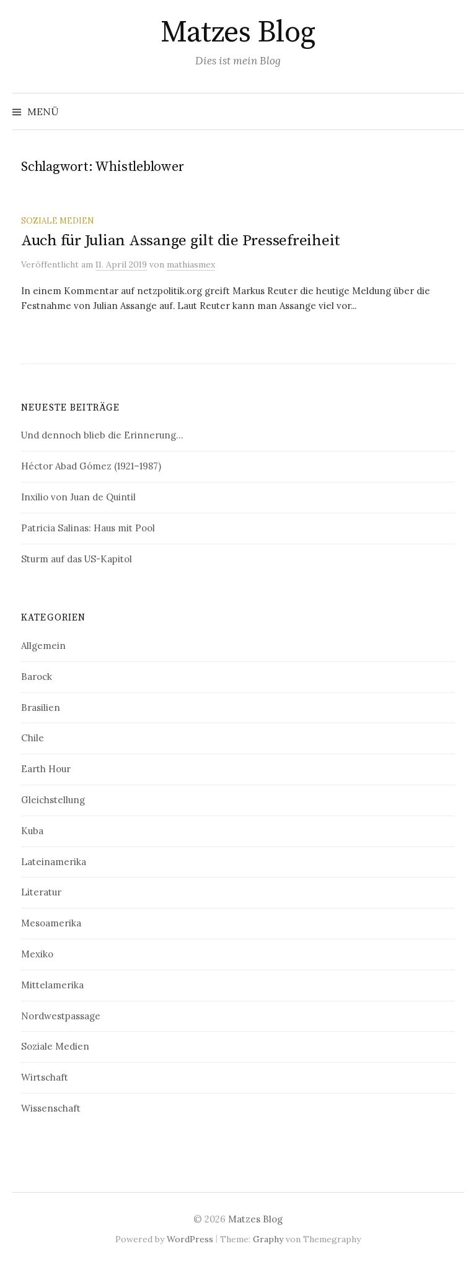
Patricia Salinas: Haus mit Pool (88, 528)
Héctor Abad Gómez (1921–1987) (91, 466)
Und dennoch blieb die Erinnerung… (102, 435)
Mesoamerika (51, 923)
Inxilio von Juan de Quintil (78, 497)
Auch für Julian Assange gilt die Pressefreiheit (180, 240)
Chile (32, 738)
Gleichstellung (53, 800)
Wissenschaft (51, 1108)
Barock (36, 676)
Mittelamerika (52, 985)
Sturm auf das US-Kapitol (76, 559)
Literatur (41, 892)
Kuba (32, 831)
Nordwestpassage (60, 1016)
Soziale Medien (57, 220)
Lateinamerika (53, 862)
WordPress (190, 1239)
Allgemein (43, 645)
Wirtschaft (44, 1077)
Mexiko (37, 954)
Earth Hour (46, 769)
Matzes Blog (238, 32)
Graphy (268, 1239)
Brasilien (40, 707)
